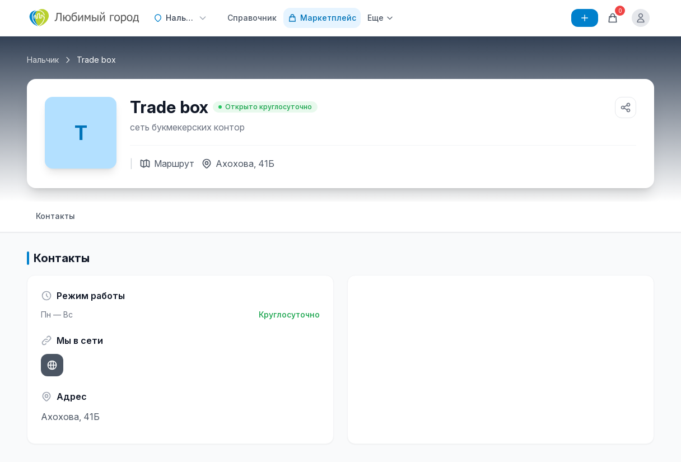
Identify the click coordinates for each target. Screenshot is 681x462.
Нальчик (43, 59)
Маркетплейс (322, 17)
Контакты (55, 216)
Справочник (252, 17)
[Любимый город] (84, 18)
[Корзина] (613, 18)
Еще (380, 17)
